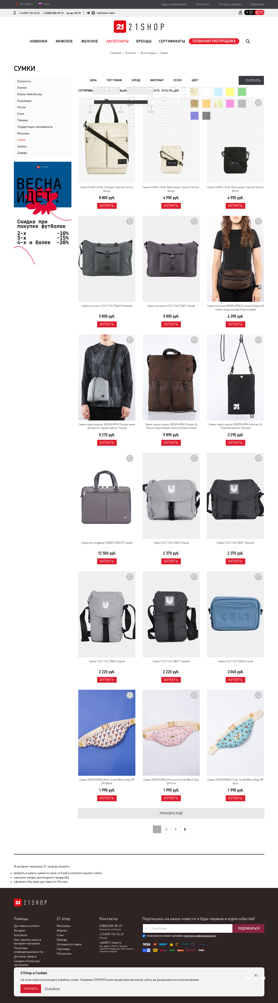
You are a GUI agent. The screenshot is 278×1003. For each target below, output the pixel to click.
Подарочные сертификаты (35, 126)
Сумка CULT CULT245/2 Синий (235, 661)
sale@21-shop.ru (110, 942)
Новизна (106, 90)
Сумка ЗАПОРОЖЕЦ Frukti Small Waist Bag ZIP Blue (235, 781)
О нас (60, 935)
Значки (22, 87)
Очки (20, 114)
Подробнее (52, 988)
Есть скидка (170, 90)
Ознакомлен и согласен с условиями (181, 936)
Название (130, 90)
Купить (107, 206)
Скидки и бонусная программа (27, 962)
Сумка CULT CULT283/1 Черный (235, 542)
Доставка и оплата (26, 926)
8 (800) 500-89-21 (54, 13)
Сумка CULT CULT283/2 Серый (171, 542)
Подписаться (248, 928)
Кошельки (24, 101)
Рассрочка (64, 953)
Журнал (62, 930)
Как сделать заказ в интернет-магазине (27, 941)
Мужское (64, 41)
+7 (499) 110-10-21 (29, 13)
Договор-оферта (25, 956)
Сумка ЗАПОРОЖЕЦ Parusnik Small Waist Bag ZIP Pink (171, 781)
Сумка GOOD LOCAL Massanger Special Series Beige (171, 189)
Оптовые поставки (69, 944)
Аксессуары (117, 41)
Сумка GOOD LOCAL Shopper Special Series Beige (106, 189)
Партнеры (63, 949)
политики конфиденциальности (200, 936)
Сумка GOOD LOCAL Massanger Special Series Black (235, 189)
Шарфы (22, 152)
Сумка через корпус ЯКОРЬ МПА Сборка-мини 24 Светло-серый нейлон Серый (107, 426)
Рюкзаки (23, 133)
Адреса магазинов (174, 4)
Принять (31, 988)
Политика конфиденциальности (28, 949)
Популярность (150, 90)
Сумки (21, 139)
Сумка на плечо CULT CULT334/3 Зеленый (107, 305)
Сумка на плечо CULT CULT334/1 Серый (171, 305)
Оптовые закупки (230, 4)
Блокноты (24, 81)
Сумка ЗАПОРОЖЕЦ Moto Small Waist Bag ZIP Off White (106, 781)
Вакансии (257, 4)
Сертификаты (172, 41)
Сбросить (253, 80)
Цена (118, 90)
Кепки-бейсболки (29, 94)
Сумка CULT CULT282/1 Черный (171, 661)
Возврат (19, 930)
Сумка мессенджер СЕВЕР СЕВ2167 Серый (107, 542)
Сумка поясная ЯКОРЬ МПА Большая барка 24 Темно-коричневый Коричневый (235, 307)
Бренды (143, 41)
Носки (21, 107)
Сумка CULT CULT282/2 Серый (107, 661)
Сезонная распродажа (214, 41)
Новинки (38, 41)
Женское (89, 41)
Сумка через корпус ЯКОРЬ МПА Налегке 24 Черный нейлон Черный (235, 426)
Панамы (22, 120)
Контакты (202, 4)
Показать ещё (171, 813)
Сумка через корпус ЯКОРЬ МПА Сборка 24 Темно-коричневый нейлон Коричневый (171, 426)
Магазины (63, 926)
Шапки (22, 146)
